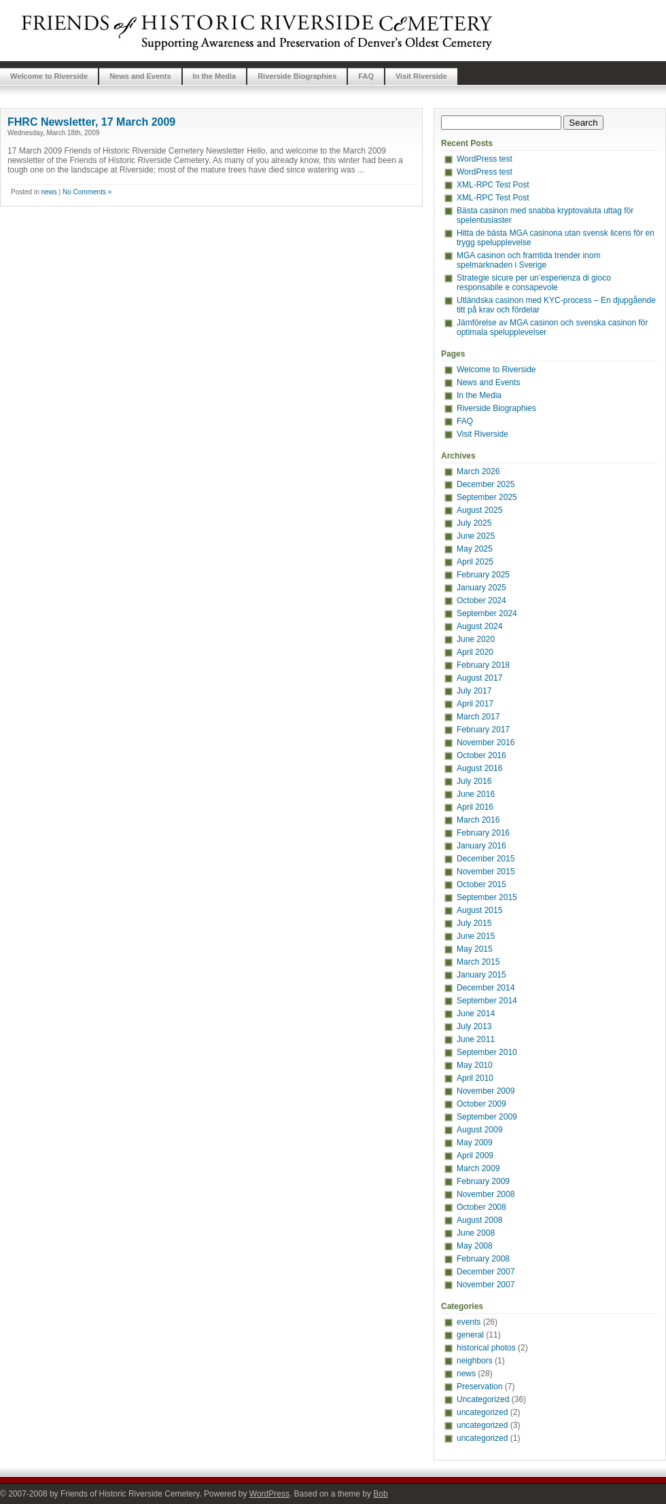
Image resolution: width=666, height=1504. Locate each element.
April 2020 (475, 652)
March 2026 (478, 471)
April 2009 (475, 1155)
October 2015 (481, 884)
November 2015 (485, 871)
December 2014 (485, 987)
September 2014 (487, 1000)
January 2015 (481, 975)
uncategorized (482, 1412)
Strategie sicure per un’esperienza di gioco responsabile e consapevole (534, 282)
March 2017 (478, 716)
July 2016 (474, 781)
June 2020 (476, 639)
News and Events (140, 76)
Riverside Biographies (297, 76)
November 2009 (485, 1091)
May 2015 (475, 949)
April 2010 (475, 1078)
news (48, 192)
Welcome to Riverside (49, 76)
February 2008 (483, 1259)
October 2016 (481, 755)
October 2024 (481, 600)
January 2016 (481, 846)
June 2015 (476, 936)
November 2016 (485, 742)
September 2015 (487, 897)
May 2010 (475, 1065)
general (470, 1335)
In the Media (214, 76)
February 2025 (483, 574)
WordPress (269, 1494)
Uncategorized (483, 1399)
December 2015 (485, 858)
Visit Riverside (421, 76)
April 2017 (475, 704)
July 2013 (474, 1026)
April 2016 (475, 807)
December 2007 (485, 1271)
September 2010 (487, 1052)
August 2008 (479, 1220)
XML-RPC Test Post (493, 185)
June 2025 (476, 536)
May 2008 (475, 1246)
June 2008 (476, 1233)
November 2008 (485, 1194)
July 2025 (474, 523)
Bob (380, 1494)
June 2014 (476, 1013)
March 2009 (478, 1168)
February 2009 (483, 1181)
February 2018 (483, 665)
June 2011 (476, 1039)
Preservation (479, 1386)
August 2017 (479, 678)
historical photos (486, 1348)
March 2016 (478, 820)
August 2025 (479, 510)
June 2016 (476, 794)
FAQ (366, 76)
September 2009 (487, 1117)
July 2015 (474, 923)
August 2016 (479, 768)
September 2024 (487, 613)
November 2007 (485, 1284)
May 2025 (475, 549)
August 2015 (479, 910)
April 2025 (475, 562)
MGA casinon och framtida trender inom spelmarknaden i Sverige (528, 260)
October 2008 (481, 1207)
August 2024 (479, 626)
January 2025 (481, 587)
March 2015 (478, 962)
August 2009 (479, 1129)
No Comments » (87, 192)
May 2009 (475, 1142)
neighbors (475, 1360)
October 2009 (481, 1104)
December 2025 (485, 484)
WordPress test (484, 159)
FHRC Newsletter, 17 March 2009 (91, 122)
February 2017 (483, 729)
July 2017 (474, 691)
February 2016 (483, 833)
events (468, 1322)
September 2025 (487, 497)
